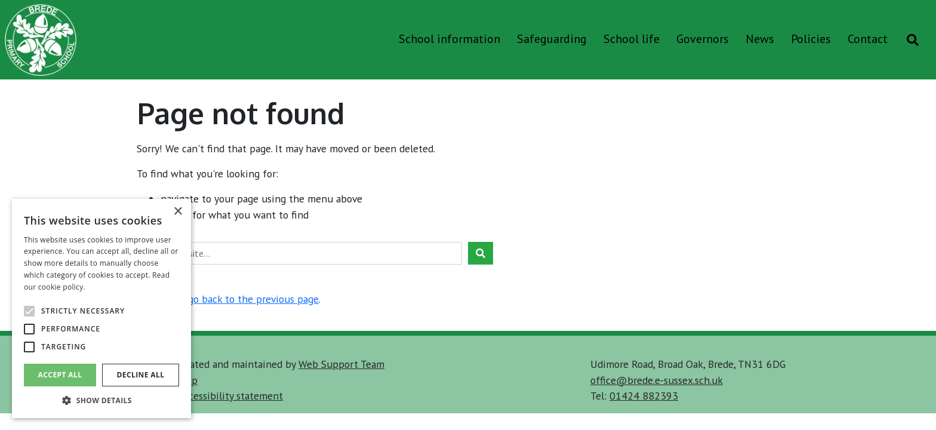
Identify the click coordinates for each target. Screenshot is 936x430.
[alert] (101, 308)
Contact (868, 39)
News (760, 39)
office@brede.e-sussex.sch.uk (656, 380)
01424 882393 (643, 396)
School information (449, 39)
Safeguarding (552, 39)
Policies (811, 39)
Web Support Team (341, 364)
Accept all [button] (60, 375)
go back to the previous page (253, 299)
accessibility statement (231, 396)
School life (632, 39)
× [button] (177, 211)
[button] (101, 400)
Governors (702, 39)
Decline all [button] (141, 375)
